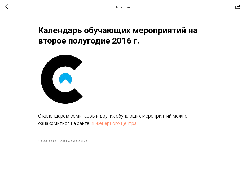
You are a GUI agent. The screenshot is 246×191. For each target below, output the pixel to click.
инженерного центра (113, 123)
